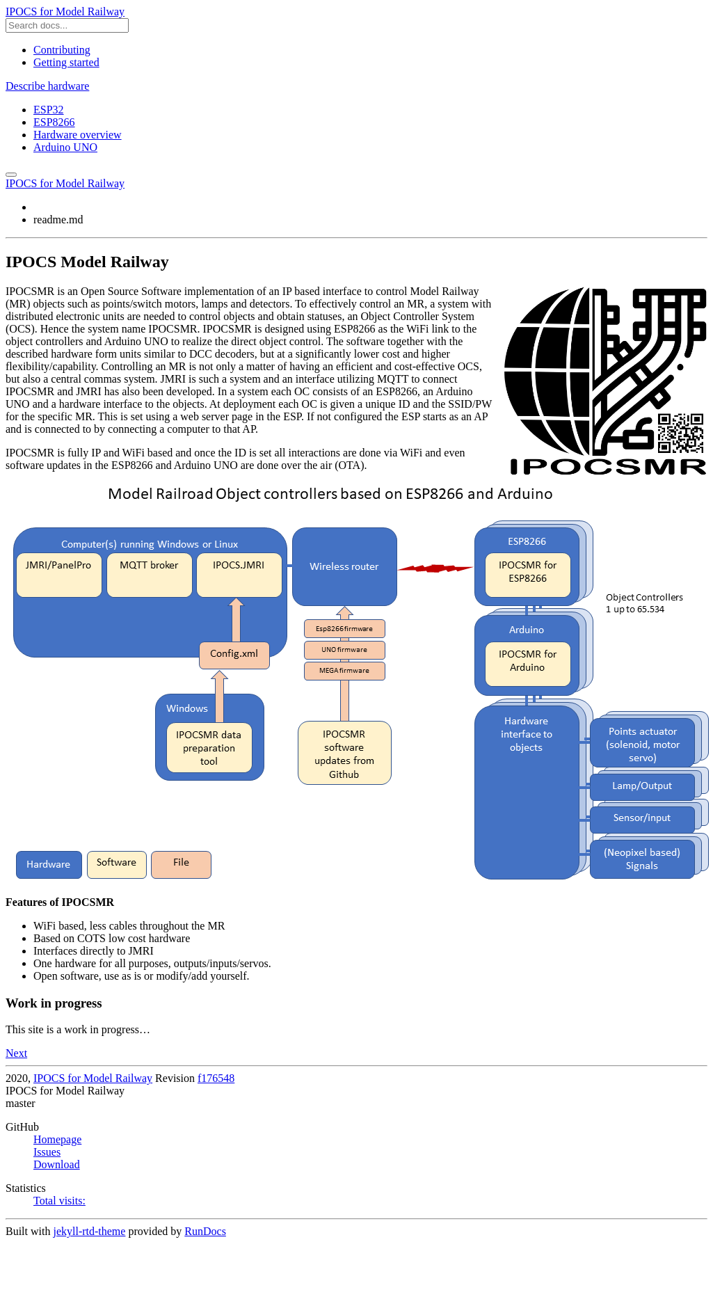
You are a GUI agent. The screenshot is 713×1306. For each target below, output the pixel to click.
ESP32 (48, 110)
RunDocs (205, 1231)
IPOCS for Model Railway (65, 11)
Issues (47, 1152)
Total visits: (59, 1201)
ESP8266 (54, 122)
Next (16, 1053)
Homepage (57, 1139)
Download (56, 1164)
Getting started (66, 62)
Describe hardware (47, 86)
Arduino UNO (65, 147)
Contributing (61, 50)
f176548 (216, 1078)
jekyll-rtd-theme (89, 1231)
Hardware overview (77, 135)
